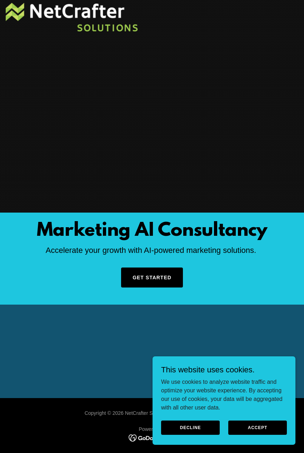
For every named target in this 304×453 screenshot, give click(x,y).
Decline (190, 427)
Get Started (152, 277)
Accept (257, 427)
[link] (72, 17)
